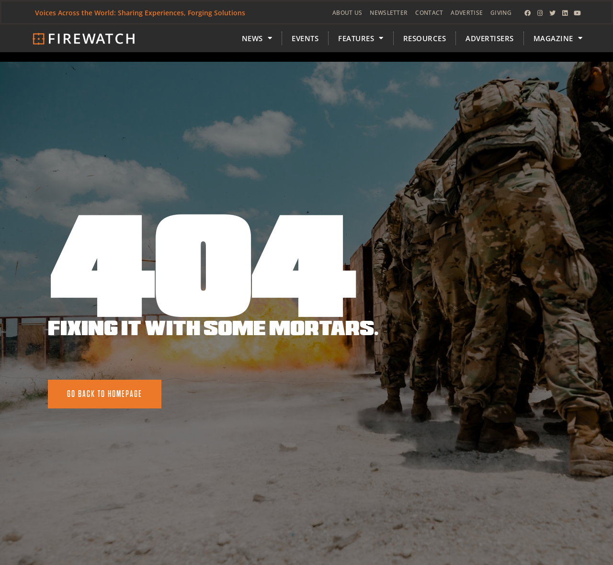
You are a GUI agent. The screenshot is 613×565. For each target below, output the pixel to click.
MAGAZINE (558, 38)
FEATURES (361, 38)
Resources (424, 38)
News (257, 38)
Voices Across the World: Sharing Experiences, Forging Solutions (140, 12)
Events (305, 38)
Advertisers (489, 38)
